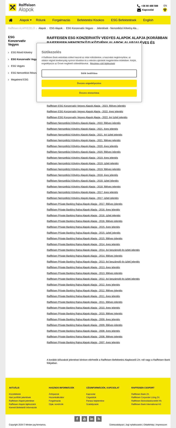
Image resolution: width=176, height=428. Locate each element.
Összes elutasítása (89, 93)
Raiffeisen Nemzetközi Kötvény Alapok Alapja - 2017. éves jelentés (82, 192)
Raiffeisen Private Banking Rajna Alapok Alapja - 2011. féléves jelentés (84, 302)
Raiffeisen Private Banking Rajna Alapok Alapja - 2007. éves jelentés (83, 342)
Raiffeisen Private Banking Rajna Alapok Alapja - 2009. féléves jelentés (84, 325)
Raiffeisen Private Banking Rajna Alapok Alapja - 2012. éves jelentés (83, 284)
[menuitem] (11, 20)
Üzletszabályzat (116, 425)
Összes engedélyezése (89, 83)
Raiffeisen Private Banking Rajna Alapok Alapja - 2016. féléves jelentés (84, 221)
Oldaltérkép (149, 425)
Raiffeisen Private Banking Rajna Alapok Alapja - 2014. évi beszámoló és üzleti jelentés (93, 250)
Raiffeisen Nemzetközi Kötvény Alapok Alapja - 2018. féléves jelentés (83, 186)
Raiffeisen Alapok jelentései (21, 401)
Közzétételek (15, 394)
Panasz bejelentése (95, 401)
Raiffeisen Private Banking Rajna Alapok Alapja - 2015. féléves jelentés (84, 238)
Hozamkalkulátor (56, 397)
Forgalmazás (55, 401)
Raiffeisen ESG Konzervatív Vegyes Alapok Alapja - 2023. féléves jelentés (86, 105)
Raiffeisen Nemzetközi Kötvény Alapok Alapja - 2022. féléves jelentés (83, 123)
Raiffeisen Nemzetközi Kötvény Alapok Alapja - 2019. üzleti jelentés (83, 163)
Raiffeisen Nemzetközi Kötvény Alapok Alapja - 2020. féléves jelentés (83, 152)
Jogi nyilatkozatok (133, 425)
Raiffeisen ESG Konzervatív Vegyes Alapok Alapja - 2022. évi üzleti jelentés (87, 117)
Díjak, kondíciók (56, 404)
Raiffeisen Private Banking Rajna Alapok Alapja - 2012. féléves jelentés (84, 290)
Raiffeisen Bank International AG (146, 404)
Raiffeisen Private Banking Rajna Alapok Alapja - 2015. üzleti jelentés (83, 232)
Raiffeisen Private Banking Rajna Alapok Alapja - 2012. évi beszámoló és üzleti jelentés (93, 278)
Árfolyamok (54, 394)
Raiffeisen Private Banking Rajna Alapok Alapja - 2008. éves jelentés (83, 331)
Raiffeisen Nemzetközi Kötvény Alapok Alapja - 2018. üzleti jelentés (83, 180)
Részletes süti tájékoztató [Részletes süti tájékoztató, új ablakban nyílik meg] (102, 63)
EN (165, 5)
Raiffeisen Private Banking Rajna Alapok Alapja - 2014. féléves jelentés (84, 255)
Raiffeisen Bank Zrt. (140, 394)
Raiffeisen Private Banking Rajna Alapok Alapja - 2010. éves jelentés (83, 307)
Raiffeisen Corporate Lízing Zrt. (145, 397)
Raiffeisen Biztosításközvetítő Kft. (146, 401)
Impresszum (161, 425)
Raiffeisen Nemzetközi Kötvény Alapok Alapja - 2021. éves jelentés (82, 128)
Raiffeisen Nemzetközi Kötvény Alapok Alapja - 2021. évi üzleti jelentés (84, 134)
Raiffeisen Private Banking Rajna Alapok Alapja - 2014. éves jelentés (83, 244)
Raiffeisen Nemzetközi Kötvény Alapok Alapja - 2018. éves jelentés (82, 175)
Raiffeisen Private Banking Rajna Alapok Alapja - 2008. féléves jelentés (84, 336)
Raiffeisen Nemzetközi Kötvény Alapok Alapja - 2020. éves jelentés (82, 146)
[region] (89, 72)
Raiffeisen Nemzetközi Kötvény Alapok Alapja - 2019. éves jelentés (82, 157)
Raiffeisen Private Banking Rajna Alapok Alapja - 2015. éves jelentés (83, 227)
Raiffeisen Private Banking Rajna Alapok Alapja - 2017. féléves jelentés (84, 204)
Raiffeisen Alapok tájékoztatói (22, 404)
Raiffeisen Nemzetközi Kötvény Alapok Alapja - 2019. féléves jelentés (83, 169)
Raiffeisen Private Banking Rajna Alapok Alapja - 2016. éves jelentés (83, 209)
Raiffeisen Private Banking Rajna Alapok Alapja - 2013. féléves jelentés (84, 273)
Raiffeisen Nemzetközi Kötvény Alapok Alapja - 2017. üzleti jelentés (83, 198)
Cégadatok (91, 397)
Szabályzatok (92, 404)
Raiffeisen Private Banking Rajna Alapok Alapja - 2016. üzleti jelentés (83, 215)
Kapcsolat (90, 394)
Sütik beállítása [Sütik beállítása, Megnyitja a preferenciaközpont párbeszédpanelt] (89, 73)
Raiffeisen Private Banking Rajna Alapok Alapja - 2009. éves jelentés (83, 319)
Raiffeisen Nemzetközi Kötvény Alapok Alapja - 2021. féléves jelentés (83, 140)
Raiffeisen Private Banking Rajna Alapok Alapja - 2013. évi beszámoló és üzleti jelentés (93, 261)
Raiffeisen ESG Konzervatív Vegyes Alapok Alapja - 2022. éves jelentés (85, 111)
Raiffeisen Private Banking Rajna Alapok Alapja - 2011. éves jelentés (83, 296)
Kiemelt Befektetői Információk (23, 407)
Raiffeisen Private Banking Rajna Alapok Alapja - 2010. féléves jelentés (84, 313)
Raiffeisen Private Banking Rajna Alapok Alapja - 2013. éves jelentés (83, 267)
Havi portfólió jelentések (20, 397)
